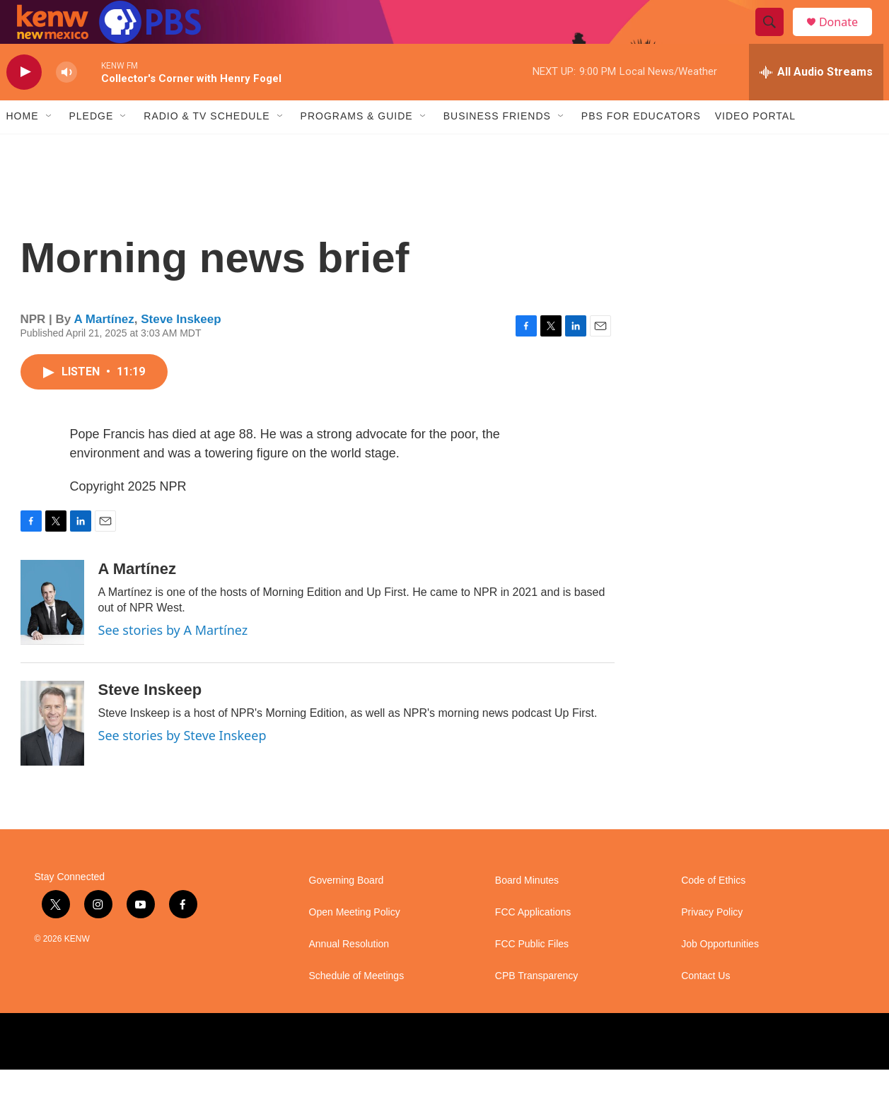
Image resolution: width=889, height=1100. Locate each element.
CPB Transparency (537, 1006)
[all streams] (816, 102)
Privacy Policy (712, 942)
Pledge (91, 147)
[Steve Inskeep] (52, 753)
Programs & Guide (357, 147)
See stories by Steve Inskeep (182, 765)
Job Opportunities (720, 974)
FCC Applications (533, 942)
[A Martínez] (52, 632)
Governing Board (346, 911)
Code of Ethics (713, 911)
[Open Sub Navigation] (49, 147)
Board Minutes (527, 911)
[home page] (98, 37)
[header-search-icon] (776, 37)
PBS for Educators (641, 147)
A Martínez (104, 349)
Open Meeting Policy (354, 942)
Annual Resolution (349, 974)
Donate (847, 37)
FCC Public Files (532, 974)
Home (22, 147)
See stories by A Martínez (173, 660)
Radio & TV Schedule (206, 147)
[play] (24, 103)
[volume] (66, 103)
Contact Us (705, 1006)
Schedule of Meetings (357, 1006)
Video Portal (755, 147)
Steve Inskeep (181, 349)
